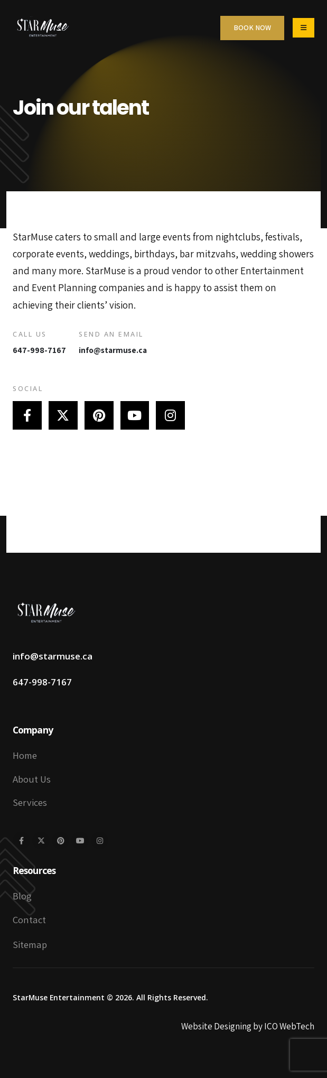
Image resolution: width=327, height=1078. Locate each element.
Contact (29, 919)
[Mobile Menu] (303, 28)
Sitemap (30, 944)
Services (30, 802)
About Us (32, 779)
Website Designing (216, 1026)
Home (25, 755)
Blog (22, 895)
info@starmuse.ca (113, 350)
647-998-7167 (39, 350)
